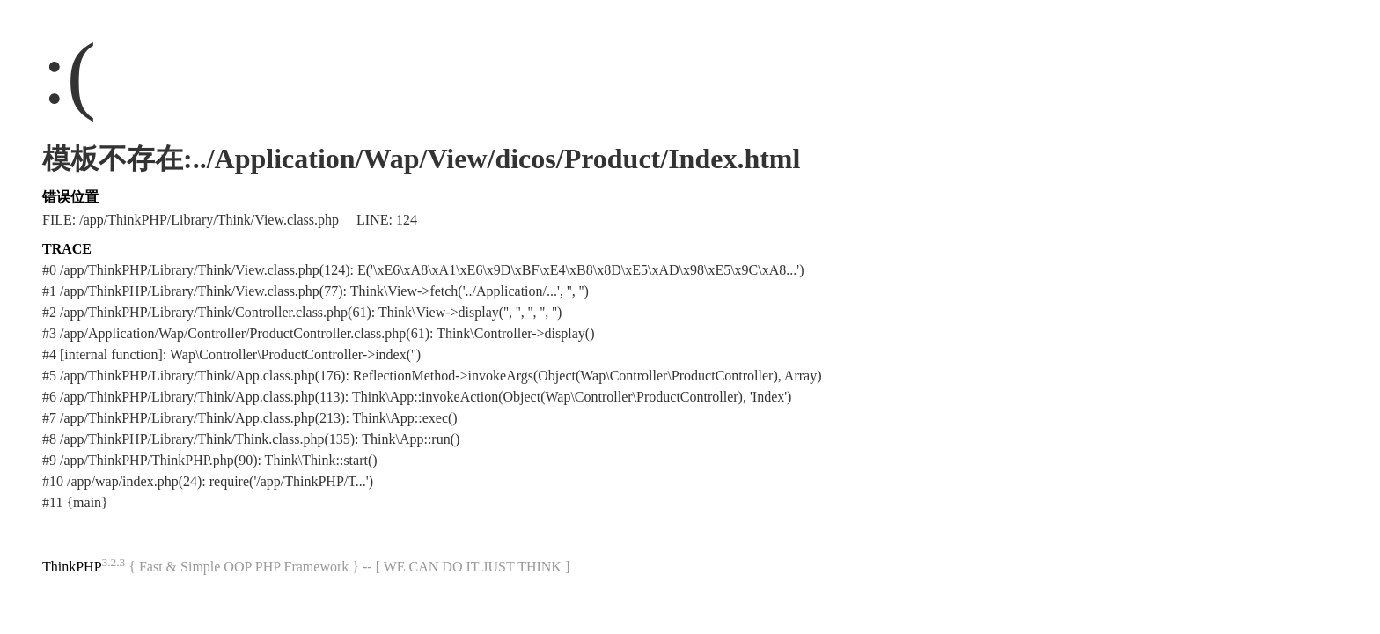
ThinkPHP (72, 566)
